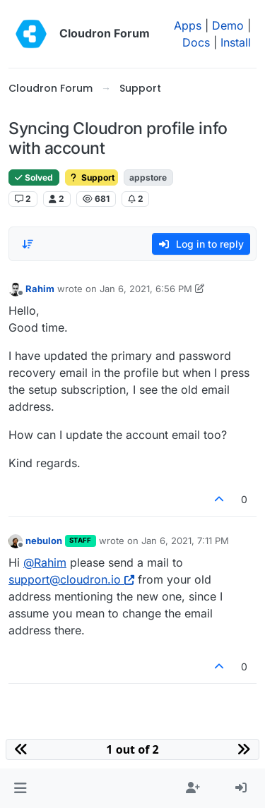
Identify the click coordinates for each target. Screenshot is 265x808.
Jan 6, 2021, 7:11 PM (185, 540)
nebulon (43, 540)
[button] (20, 788)
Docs (196, 42)
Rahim (39, 288)
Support (91, 177)
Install (235, 42)
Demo (228, 25)
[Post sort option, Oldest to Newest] (27, 244)
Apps (187, 25)
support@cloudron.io (71, 579)
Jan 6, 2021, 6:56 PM (146, 288)
